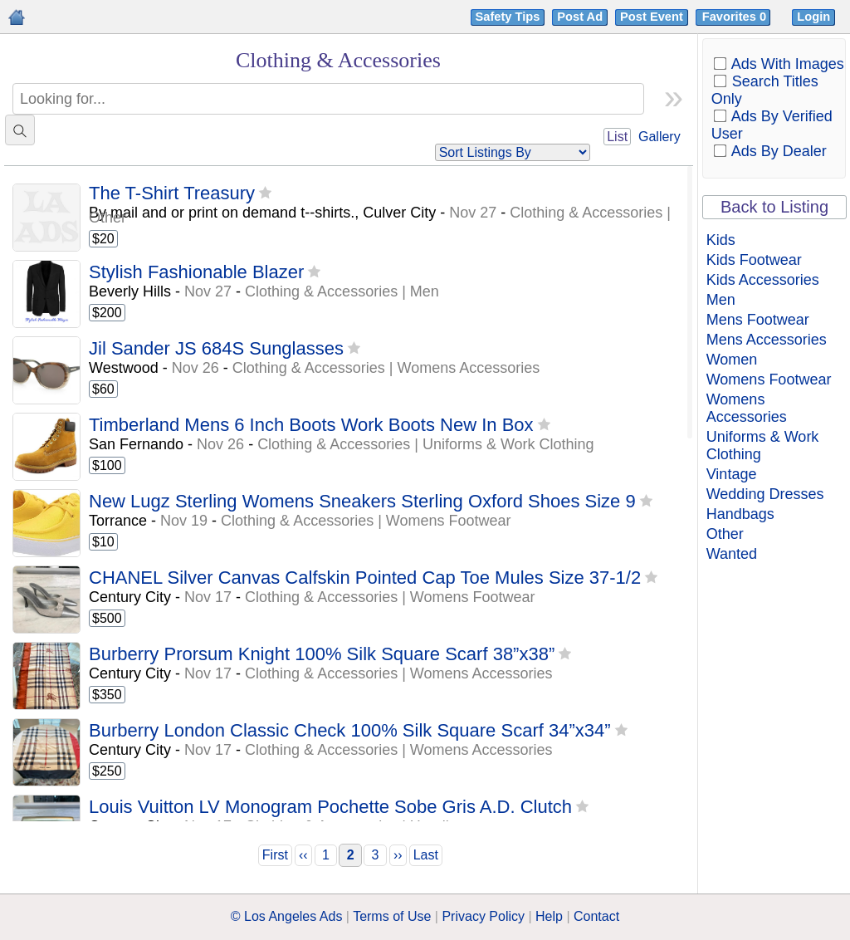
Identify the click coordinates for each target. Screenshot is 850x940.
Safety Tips (508, 16)
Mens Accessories (766, 339)
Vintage (731, 474)
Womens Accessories (746, 408)
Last (425, 855)
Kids (720, 240)
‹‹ (303, 855)
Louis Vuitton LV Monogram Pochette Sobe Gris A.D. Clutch (330, 806)
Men (720, 299)
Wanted (731, 554)
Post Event (651, 16)
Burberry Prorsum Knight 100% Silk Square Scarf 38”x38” (321, 654)
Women (732, 359)
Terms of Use (392, 916)
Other (725, 534)
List (617, 137)
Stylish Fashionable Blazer (196, 272)
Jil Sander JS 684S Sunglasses (216, 348)
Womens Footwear (769, 379)
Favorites (735, 16)
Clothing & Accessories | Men (342, 291)
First (275, 855)
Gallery (659, 137)
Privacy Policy (483, 916)
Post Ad (580, 16)
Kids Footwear (754, 260)
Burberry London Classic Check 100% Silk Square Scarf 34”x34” (350, 730)
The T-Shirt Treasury (172, 193)
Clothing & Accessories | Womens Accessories (386, 368)
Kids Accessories (762, 280)
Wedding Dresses (765, 494)
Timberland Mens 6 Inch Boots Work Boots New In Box (311, 424)
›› (398, 855)
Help (549, 916)
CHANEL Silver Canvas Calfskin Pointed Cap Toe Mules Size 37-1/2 (365, 577)
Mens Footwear (757, 319)
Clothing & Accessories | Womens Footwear (366, 520)
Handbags (740, 514)
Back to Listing (774, 207)
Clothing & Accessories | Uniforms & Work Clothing (425, 444)
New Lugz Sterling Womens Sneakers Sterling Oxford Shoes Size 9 (362, 501)
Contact (596, 916)
